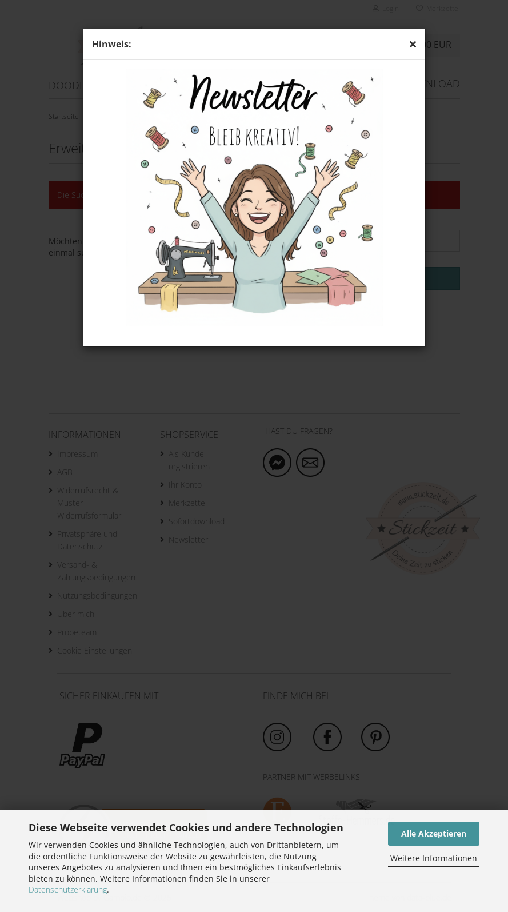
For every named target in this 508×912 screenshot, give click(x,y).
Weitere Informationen (433, 858)
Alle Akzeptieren (433, 833)
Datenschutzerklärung (68, 889)
